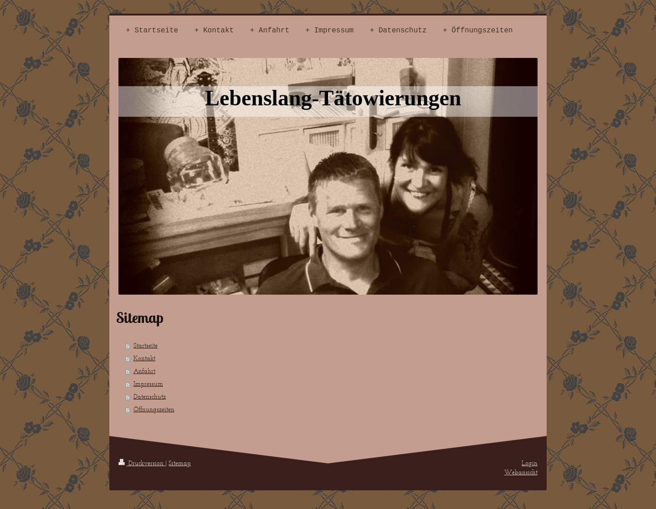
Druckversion (141, 463)
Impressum (148, 384)
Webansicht (521, 472)
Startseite (145, 345)
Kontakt (144, 358)
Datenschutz (149, 396)
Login (530, 463)
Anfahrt (144, 371)
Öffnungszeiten (153, 409)
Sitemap (180, 463)
